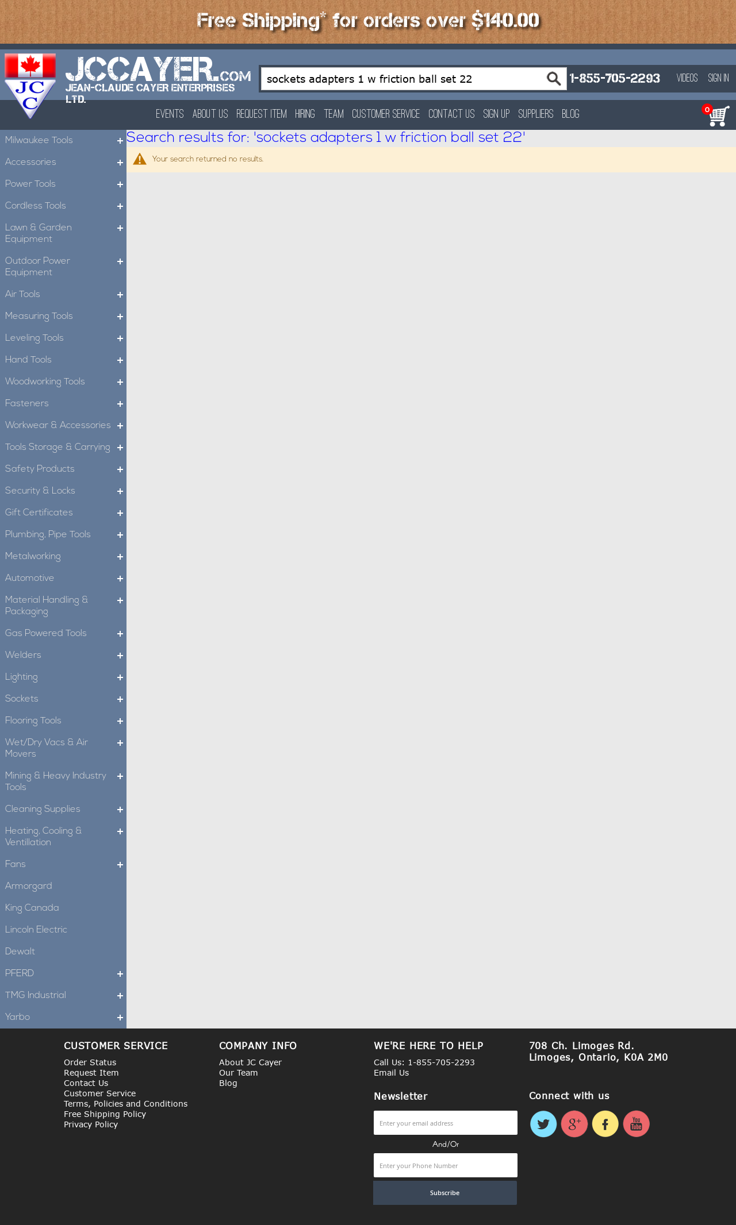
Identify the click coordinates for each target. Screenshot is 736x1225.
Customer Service (386, 114)
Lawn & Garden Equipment (65, 234)
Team (334, 114)
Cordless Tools (65, 206)
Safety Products (65, 469)
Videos (687, 78)
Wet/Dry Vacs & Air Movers (65, 748)
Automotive (65, 579)
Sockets (65, 699)
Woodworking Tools (65, 382)
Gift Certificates (65, 513)
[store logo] (30, 86)
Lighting (65, 677)
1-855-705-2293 (614, 78)
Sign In (718, 78)
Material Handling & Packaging (65, 606)
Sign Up (497, 114)
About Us (210, 114)
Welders (65, 656)
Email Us (391, 1072)
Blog (571, 114)
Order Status (90, 1062)
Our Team (238, 1072)
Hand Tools (65, 360)
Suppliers (536, 114)
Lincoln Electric (36, 930)
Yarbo (65, 1017)
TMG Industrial (65, 996)
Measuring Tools (65, 317)
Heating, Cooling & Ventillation (65, 837)
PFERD (65, 974)
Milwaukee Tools (65, 141)
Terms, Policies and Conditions (125, 1103)
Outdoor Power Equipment (65, 267)
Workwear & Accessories (65, 426)
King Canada (32, 908)
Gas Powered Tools (65, 634)
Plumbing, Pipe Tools (65, 535)
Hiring (305, 114)
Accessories (65, 163)
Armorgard (28, 886)
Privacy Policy (91, 1124)
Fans (65, 865)
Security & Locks (65, 491)
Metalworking (65, 557)
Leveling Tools (65, 338)
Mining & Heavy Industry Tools (65, 782)
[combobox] (414, 78)
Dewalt (20, 952)
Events (170, 114)
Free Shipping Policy (105, 1114)
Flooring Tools (65, 721)
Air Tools (65, 295)
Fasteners (65, 404)
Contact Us (452, 114)
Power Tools (65, 184)
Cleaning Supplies (65, 809)
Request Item (262, 114)
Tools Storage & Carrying (65, 448)
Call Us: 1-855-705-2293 (424, 1062)
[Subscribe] (445, 1193)
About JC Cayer (250, 1062)
